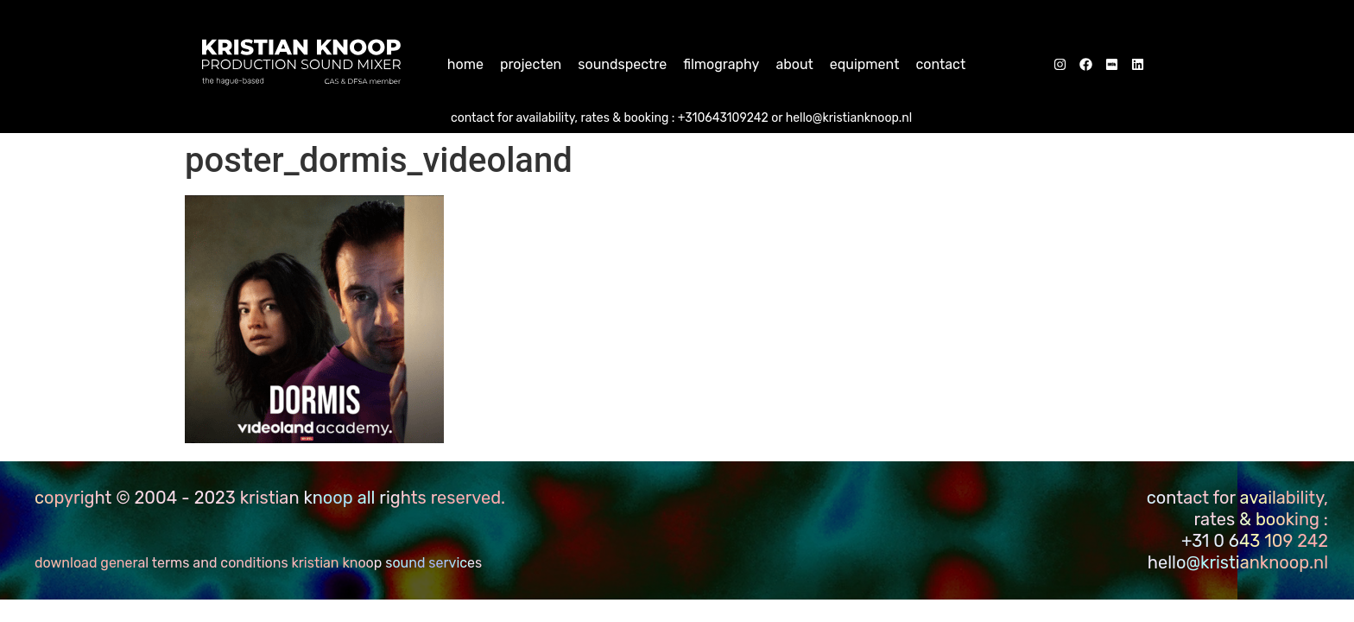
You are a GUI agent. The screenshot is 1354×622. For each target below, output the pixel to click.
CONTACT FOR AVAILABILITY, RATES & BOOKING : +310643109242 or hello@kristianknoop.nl (681, 118)
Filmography (721, 64)
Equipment (865, 64)
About (794, 64)
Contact (940, 64)
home (465, 64)
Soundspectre (622, 64)
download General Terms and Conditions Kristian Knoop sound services (258, 563)
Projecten (530, 64)
